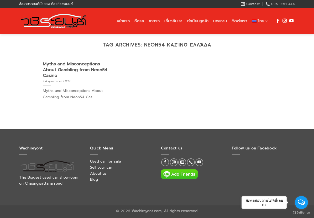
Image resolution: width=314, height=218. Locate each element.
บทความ (220, 21)
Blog (94, 179)
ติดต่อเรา (239, 21)
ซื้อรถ (139, 21)
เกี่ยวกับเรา (173, 21)
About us (98, 173)
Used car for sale (105, 161)
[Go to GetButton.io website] (301, 212)
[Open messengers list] (301, 202)
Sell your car (101, 167)
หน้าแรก (123, 21)
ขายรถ (154, 21)
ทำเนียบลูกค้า (198, 21)
